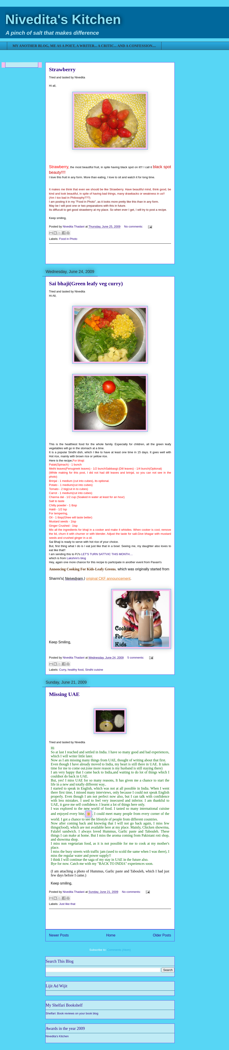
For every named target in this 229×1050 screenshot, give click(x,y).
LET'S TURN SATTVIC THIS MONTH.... (107, 554)
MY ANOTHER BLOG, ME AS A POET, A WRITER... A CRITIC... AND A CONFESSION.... (84, 46)
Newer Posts (59, 935)
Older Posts (162, 935)
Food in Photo (68, 238)
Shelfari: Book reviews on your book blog (72, 1013)
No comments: (134, 226)
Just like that (67, 904)
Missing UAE (64, 694)
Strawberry (62, 69)
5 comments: (136, 657)
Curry (62, 669)
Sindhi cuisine (94, 669)
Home (111, 935)
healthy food (76, 669)
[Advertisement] (110, 253)
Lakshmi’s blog (76, 558)
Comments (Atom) (119, 949)
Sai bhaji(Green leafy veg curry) (86, 283)
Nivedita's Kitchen (63, 19)
